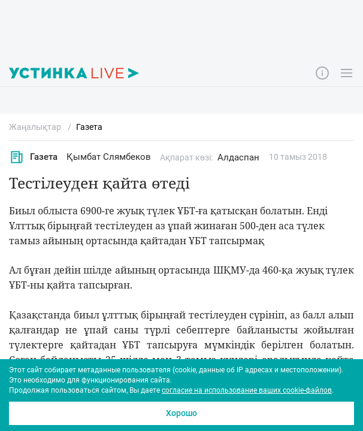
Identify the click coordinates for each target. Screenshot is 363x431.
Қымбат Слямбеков (108, 156)
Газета (33, 157)
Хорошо (181, 413)
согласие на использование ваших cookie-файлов (247, 390)
